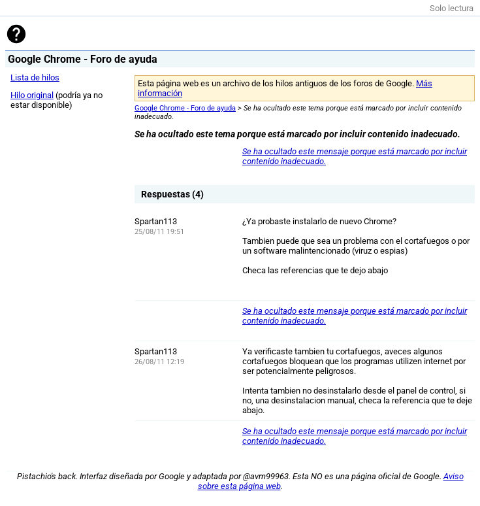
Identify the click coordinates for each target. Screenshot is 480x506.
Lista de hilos (34, 77)
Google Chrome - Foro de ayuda (185, 108)
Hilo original (32, 95)
